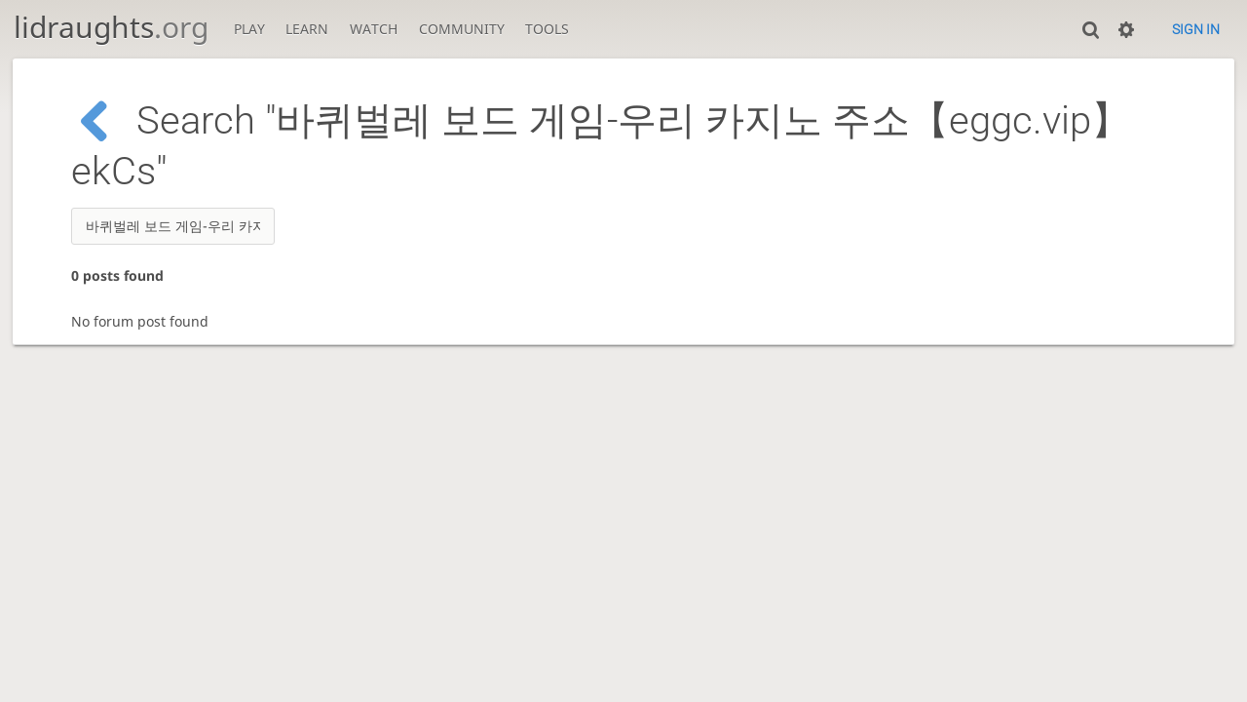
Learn (306, 29)
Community (462, 29)
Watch (373, 29)
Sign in (1196, 29)
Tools (547, 29)
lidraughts (111, 27)
